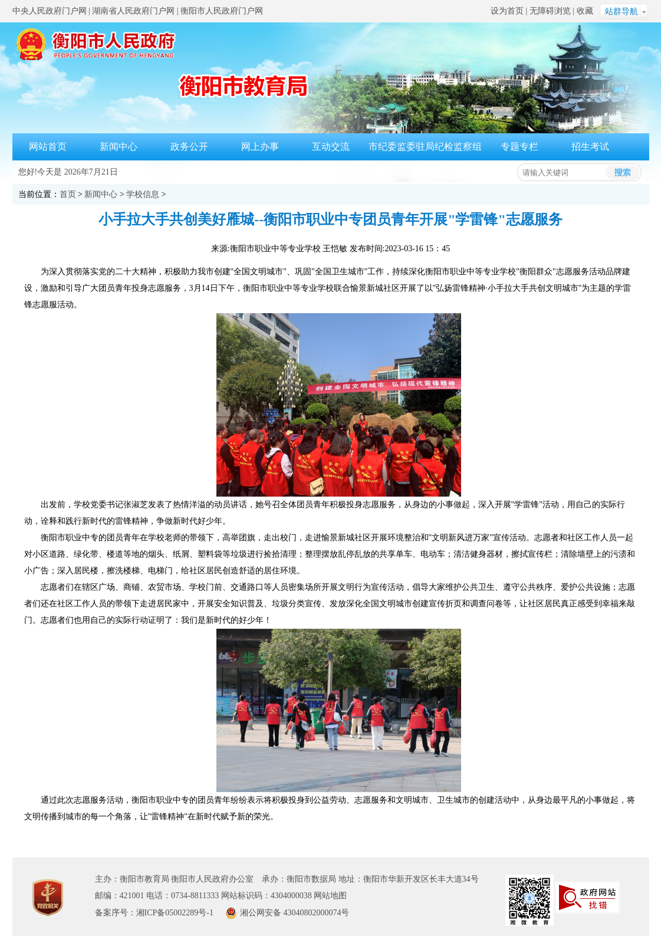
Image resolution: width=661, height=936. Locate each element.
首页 (68, 194)
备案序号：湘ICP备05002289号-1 (154, 912)
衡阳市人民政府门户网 (221, 10)
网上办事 (260, 147)
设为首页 (507, 10)
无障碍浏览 (550, 10)
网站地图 (330, 895)
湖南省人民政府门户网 (133, 10)
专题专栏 (519, 147)
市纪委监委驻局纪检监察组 (425, 147)
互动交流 (331, 147)
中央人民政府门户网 (49, 10)
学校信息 (142, 194)
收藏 (585, 10)
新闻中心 (118, 147)
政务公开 (189, 147)
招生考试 (590, 147)
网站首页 (48, 147)
